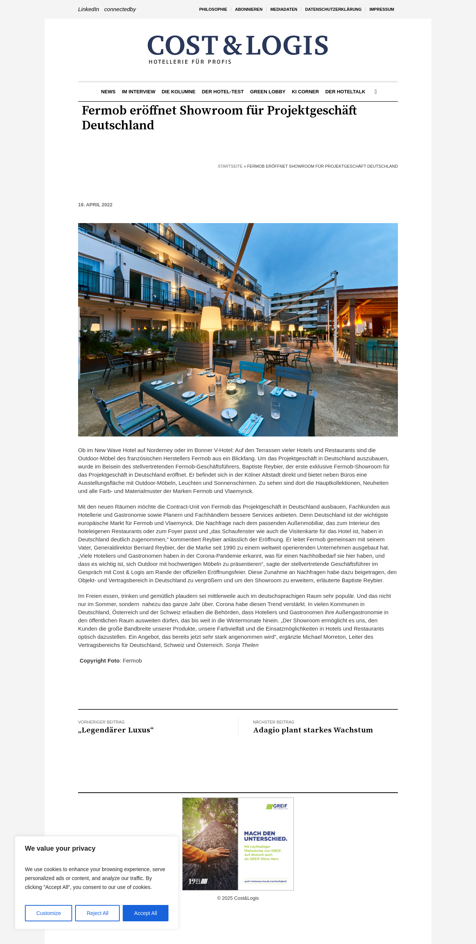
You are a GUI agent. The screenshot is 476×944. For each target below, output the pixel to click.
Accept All (145, 913)
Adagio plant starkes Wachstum (313, 730)
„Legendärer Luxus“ (116, 730)
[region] (96, 882)
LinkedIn (88, 9)
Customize (48, 913)
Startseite (230, 166)
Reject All (97, 913)
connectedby (120, 9)
